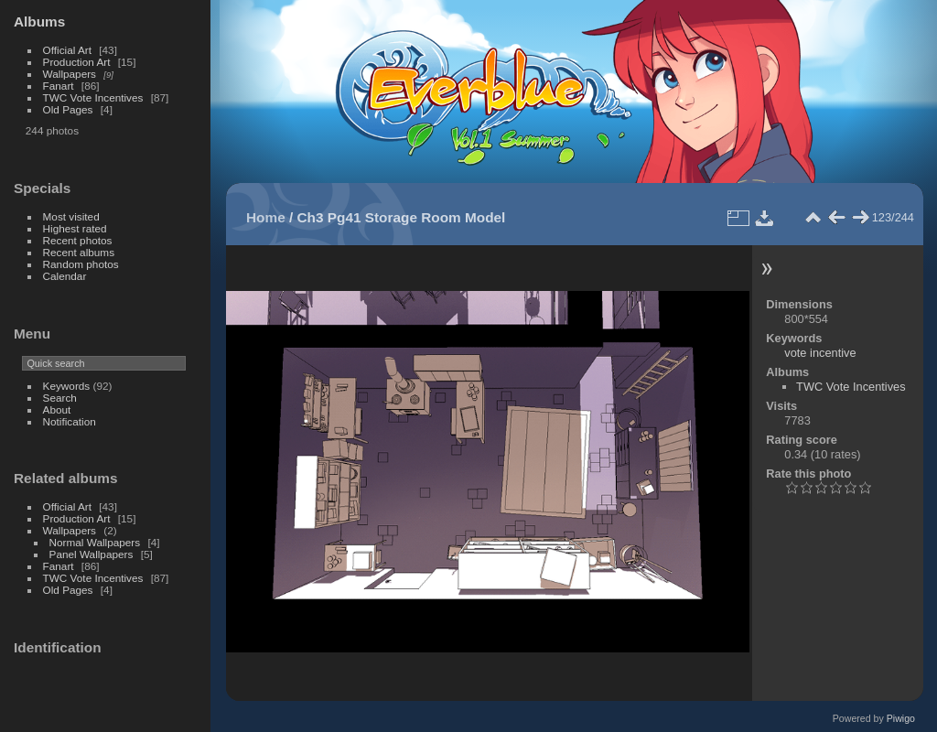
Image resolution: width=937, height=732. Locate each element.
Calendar (65, 276)
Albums (39, 21)
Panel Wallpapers (91, 554)
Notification (69, 421)
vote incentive (820, 353)
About (57, 409)
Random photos (81, 264)
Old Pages (68, 109)
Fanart (58, 86)
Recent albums (78, 252)
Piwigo (901, 718)
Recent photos (78, 240)
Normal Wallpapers (95, 542)
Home (265, 217)
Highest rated (75, 228)
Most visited (71, 216)
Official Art (67, 50)
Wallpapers (69, 74)
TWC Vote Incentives (93, 97)
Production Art (77, 62)
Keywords (67, 386)
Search (60, 398)
